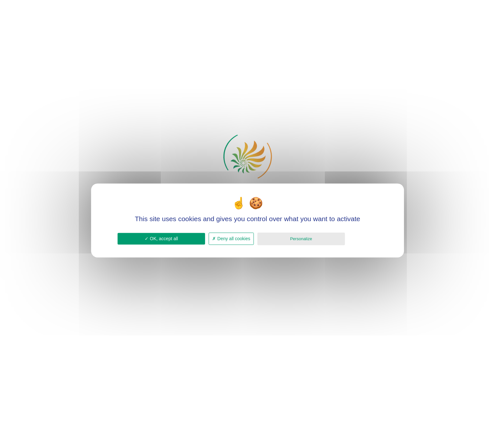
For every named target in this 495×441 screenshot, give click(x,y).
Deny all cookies (231, 238)
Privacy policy (363, 238)
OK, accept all (161, 238)
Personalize (301, 238)
